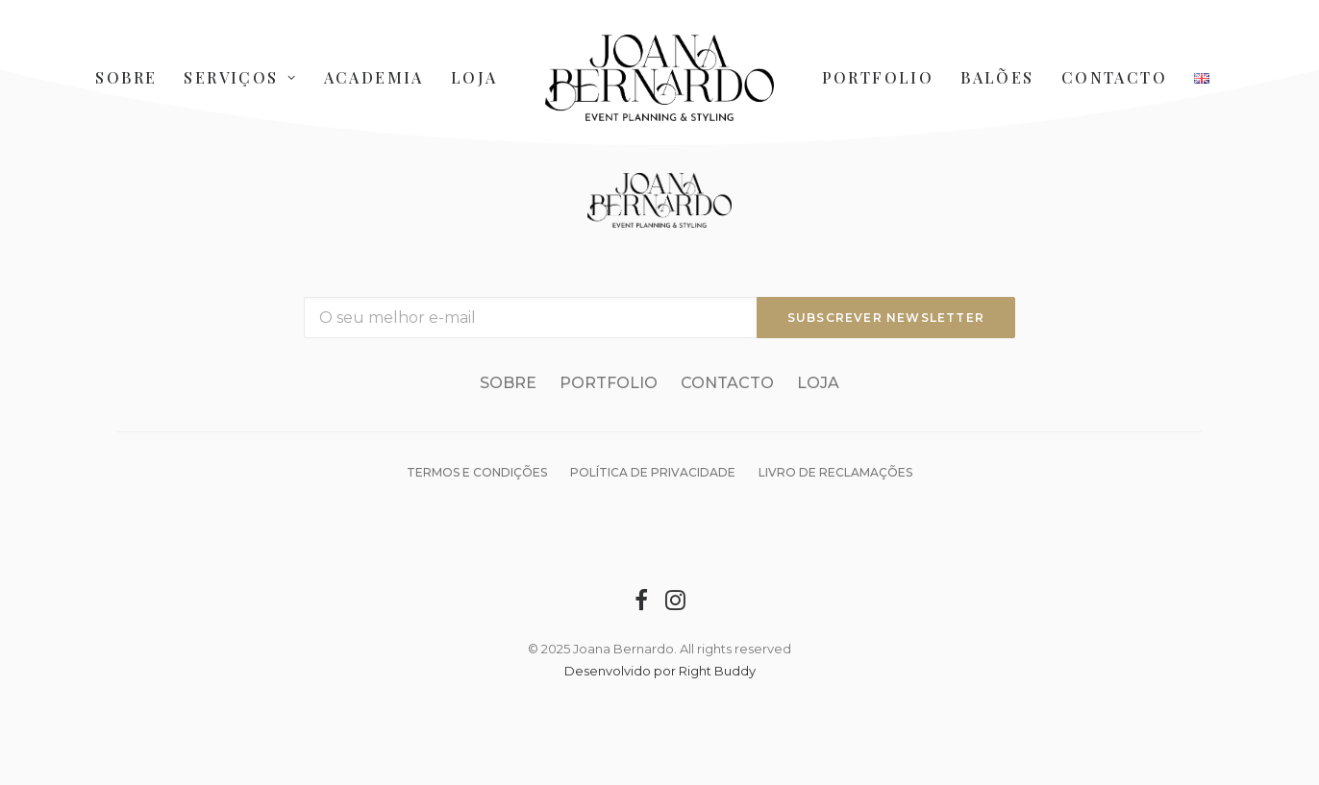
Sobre (126, 77)
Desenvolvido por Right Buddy (660, 670)
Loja (474, 77)
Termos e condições (477, 472)
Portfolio (878, 77)
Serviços (240, 77)
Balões (996, 77)
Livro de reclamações (835, 472)
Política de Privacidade (652, 472)
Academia (374, 77)
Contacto (1114, 77)
